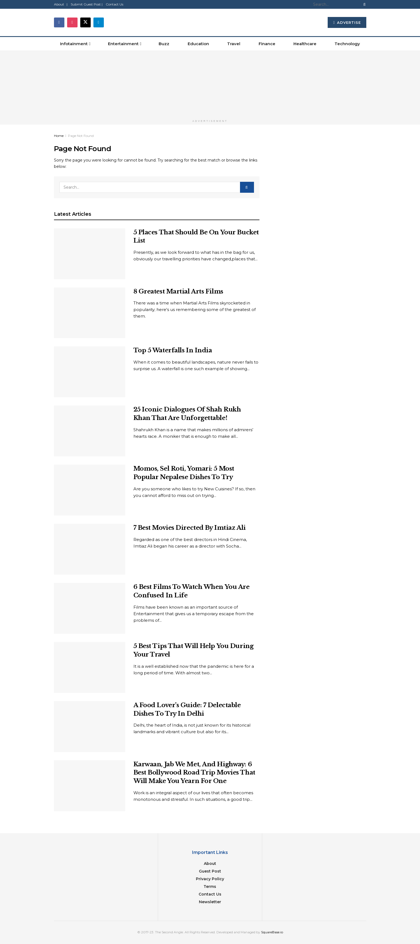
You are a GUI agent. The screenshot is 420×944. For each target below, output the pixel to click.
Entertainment (123, 43)
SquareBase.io (272, 932)
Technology (347, 43)
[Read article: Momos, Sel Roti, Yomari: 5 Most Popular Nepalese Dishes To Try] (89, 490)
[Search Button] (363, 4)
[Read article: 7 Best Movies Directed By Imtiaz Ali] (89, 549)
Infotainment (74, 43)
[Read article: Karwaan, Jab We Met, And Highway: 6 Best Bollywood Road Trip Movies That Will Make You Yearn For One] (89, 785)
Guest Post (210, 871)
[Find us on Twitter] (85, 22)
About (210, 863)
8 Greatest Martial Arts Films (178, 291)
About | (60, 4)
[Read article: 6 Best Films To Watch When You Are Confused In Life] (89, 608)
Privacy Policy (210, 878)
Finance (267, 43)
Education (198, 43)
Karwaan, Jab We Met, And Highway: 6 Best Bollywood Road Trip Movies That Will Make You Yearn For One (194, 773)
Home (59, 136)
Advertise (347, 22)
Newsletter (210, 901)
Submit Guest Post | (86, 4)
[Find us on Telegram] (98, 22)
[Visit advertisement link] (210, 84)
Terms (210, 886)
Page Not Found (81, 136)
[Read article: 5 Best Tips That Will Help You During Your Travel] (89, 667)
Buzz (164, 43)
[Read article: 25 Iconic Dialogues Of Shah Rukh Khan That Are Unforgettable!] (89, 430)
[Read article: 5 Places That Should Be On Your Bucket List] (89, 253)
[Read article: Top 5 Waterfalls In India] (89, 371)
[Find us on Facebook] (59, 22)
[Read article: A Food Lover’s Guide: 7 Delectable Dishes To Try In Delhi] (89, 726)
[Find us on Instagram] (72, 22)
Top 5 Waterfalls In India (172, 350)
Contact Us (114, 4)
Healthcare (304, 43)
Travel (233, 43)
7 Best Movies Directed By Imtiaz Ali (189, 527)
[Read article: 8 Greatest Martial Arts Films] (89, 312)
